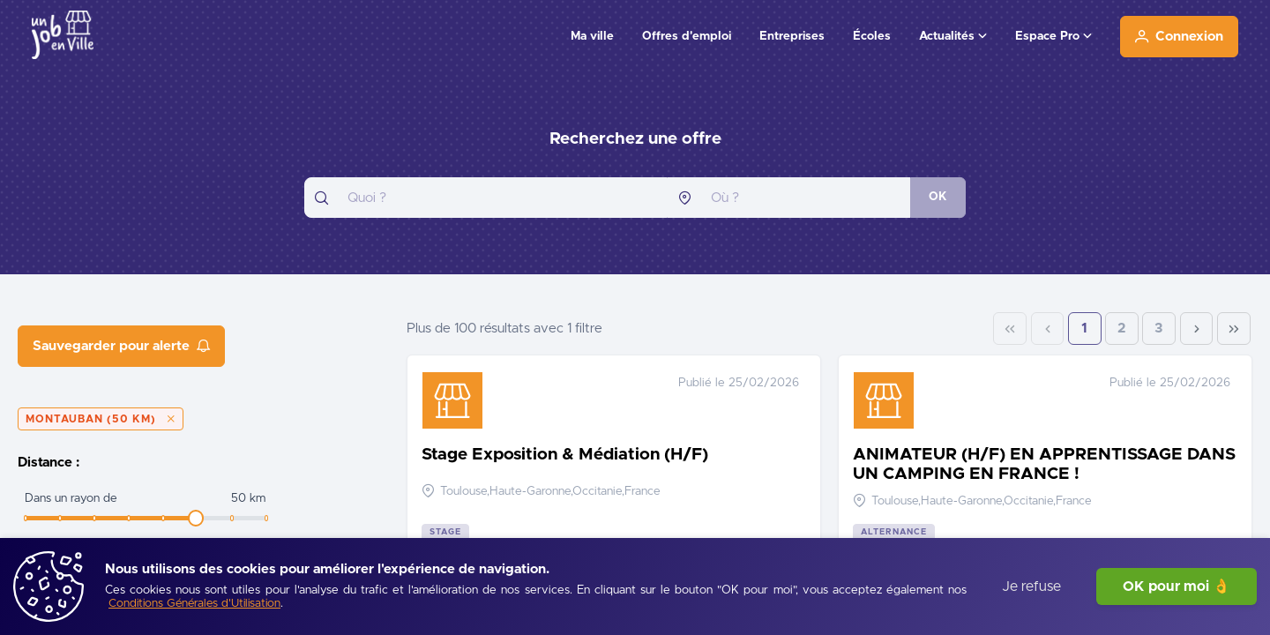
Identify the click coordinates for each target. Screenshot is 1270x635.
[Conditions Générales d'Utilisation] (194, 604)
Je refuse (1031, 586)
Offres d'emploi (686, 36)
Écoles (872, 36)
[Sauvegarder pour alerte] (121, 346)
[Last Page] (1234, 329)
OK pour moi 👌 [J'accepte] (1176, 586)
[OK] (938, 197)
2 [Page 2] (1121, 328)
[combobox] (486, 197)
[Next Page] (1197, 329)
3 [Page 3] (1158, 328)
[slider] (196, 518)
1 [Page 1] (1084, 328)
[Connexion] (1179, 36)
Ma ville (592, 36)
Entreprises (792, 36)
